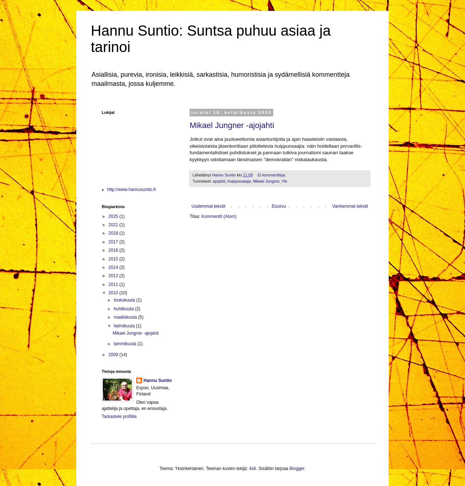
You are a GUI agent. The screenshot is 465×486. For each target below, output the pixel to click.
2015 (114, 259)
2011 (114, 284)
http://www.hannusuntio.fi (131, 189)
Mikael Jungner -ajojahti (232, 125)
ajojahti (219, 181)
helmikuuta (125, 325)
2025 (114, 216)
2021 (114, 224)
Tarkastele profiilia (119, 416)
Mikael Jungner (266, 181)
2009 (114, 354)
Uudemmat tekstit (208, 206)
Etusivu (279, 206)
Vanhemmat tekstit (350, 206)
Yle (284, 181)
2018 (114, 233)
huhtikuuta (124, 308)
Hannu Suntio (157, 380)
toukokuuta (125, 300)
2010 (114, 292)
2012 (114, 275)
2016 (114, 250)
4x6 (252, 468)
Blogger (297, 468)
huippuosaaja (239, 181)
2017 (114, 241)
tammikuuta (125, 343)
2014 (114, 267)
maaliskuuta (126, 317)
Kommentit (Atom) (218, 216)
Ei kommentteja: (272, 175)
